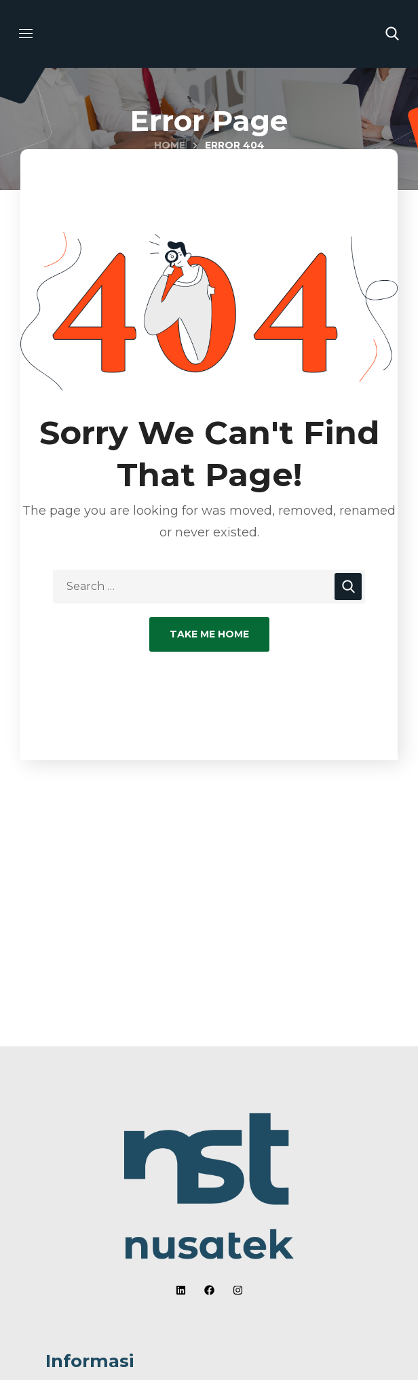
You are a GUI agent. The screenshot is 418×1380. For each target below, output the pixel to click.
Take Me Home (209, 634)
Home (169, 145)
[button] (392, 34)
